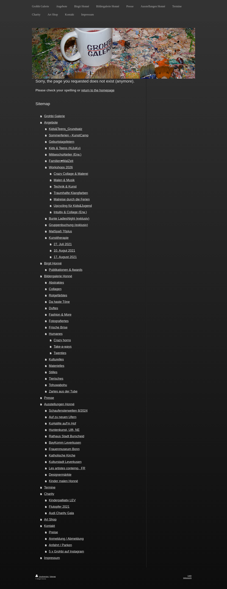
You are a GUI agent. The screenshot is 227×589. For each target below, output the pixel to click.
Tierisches (56, 378)
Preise (53, 532)
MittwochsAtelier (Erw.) (65, 154)
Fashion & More (60, 314)
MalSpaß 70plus (60, 231)
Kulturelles (56, 359)
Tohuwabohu (58, 385)
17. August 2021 (65, 257)
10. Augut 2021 (64, 250)
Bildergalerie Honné (58, 276)
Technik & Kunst (65, 186)
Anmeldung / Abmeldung (66, 538)
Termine (50, 487)
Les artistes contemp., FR (67, 468)
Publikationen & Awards (65, 270)
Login (190, 576)
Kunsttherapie (59, 238)
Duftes (53, 308)
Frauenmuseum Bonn (64, 449)
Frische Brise (58, 327)
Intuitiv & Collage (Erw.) (70, 212)
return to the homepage (97, 90)
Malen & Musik (64, 180)
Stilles (53, 372)
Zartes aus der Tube (63, 391)
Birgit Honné (53, 263)
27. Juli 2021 (63, 244)
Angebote (51, 122)
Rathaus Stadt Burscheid (66, 436)
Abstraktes (56, 282)
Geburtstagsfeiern (61, 142)
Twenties (60, 353)
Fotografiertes (59, 321)
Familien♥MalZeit (61, 161)
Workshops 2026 (61, 167)
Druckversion (42, 576)
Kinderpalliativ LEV (62, 500)
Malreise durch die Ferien (72, 199)
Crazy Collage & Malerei (71, 174)
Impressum (52, 558)
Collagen (55, 289)
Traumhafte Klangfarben (71, 193)
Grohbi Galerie (54, 116)
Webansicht (187, 578)
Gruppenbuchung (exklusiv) (68, 225)
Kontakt (49, 526)
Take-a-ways (63, 346)
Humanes (56, 334)
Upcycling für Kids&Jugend (73, 206)
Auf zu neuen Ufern (62, 417)
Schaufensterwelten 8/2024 (68, 410)
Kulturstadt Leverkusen (65, 462)
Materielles (56, 366)
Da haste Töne (59, 302)
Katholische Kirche (62, 455)
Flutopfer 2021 (59, 506)
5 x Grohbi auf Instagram (66, 551)
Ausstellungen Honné (59, 404)
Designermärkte (60, 474)
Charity (49, 494)
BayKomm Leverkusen (65, 442)
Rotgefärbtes (58, 295)
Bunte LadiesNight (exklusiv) (69, 218)
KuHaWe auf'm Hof (62, 423)
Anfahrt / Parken (60, 545)
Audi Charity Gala (61, 513)
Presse (49, 398)
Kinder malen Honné (63, 481)
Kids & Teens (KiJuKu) (65, 148)
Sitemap (53, 576)
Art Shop (50, 519)
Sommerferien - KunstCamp (68, 135)
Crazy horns (62, 340)
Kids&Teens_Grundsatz (65, 129)
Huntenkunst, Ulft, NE (64, 430)
